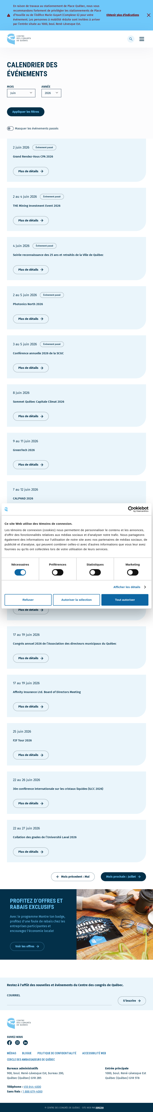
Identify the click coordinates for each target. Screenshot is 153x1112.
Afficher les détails (126, 587)
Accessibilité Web (94, 1053)
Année (45, 86)
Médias (11, 1053)
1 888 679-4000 (32, 1091)
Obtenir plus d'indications (122, 15)
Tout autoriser (125, 599)
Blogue (26, 1053)
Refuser (28, 599)
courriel (13, 995)
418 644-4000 (32, 1087)
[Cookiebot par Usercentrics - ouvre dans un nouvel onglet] (131, 509)
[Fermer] (148, 15)
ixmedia (102, 1107)
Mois (10, 86)
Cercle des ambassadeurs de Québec (31, 1059)
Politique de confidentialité (56, 1053)
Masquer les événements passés (36, 128)
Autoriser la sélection (76, 599)
